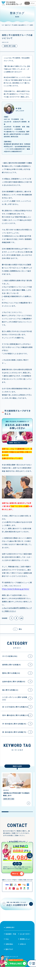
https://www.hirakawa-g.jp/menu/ (15, 589)
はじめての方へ (25, 934)
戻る (20, 629)
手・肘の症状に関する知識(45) (14, 723)
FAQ (7, 939)
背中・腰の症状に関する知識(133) (15, 715)
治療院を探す (10, 927)
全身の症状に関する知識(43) (13, 681)
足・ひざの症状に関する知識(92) (15, 707)
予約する (15, 874)
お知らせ (23, 944)
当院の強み (9, 944)
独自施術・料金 (11, 934)
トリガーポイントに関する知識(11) (14, 698)
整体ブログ (9, 949)
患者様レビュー (25, 939)
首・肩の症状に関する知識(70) (14, 732)
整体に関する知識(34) (11, 673)
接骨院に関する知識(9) (11, 664)
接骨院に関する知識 (10, 46)
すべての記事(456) (9, 656)
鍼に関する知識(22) (10, 690)
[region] (18, 792)
